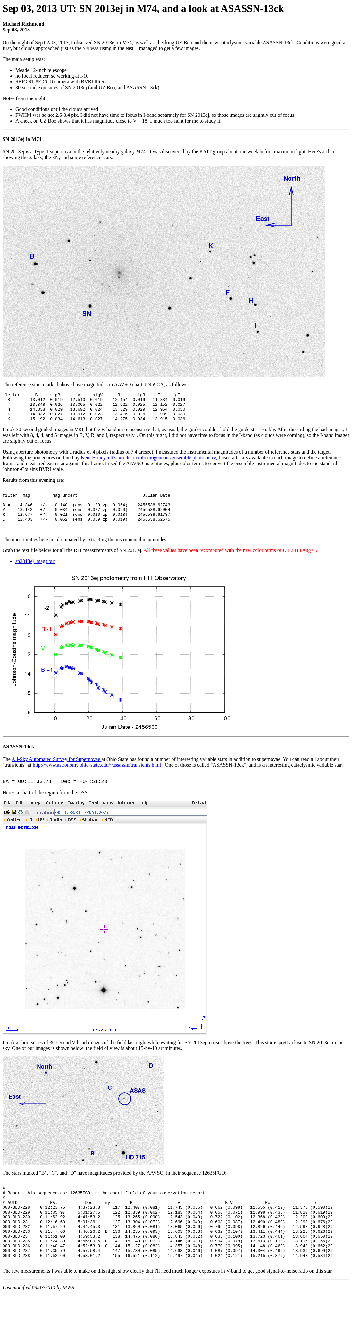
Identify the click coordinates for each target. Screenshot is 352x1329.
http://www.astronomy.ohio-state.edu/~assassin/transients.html (97, 779)
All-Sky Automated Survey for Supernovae (56, 773)
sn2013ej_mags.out (35, 575)
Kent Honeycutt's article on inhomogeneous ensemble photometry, (149, 463)
